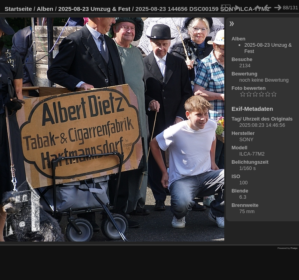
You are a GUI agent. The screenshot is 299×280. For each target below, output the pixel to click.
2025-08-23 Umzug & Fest (94, 8)
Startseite (18, 8)
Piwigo (293, 248)
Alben (45, 8)
